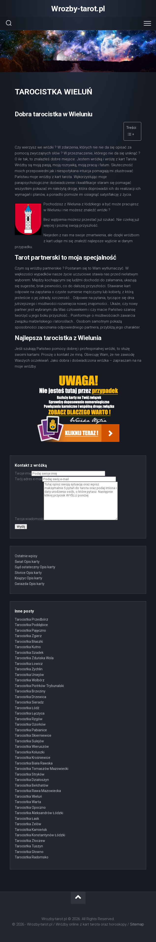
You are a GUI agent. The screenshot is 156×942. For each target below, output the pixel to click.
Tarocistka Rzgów (29, 719)
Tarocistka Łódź (27, 708)
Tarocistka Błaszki (29, 641)
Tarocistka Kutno (28, 647)
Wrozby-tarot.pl (78, 8)
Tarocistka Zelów (28, 824)
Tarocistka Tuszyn (29, 846)
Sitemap (137, 924)
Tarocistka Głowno (29, 852)
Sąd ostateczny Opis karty (35, 567)
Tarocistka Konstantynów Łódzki (40, 835)
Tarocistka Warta (28, 802)
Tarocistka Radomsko (31, 857)
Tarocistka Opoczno (30, 807)
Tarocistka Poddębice (31, 625)
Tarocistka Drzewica (30, 697)
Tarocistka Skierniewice (33, 735)
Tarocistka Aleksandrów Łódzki (39, 813)
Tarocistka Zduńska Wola (34, 658)
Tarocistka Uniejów (29, 675)
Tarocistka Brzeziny (30, 691)
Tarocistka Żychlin (29, 669)
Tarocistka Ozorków (30, 724)
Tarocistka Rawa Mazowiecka (38, 791)
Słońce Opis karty (28, 573)
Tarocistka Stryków (29, 774)
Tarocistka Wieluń (28, 796)
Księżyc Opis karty (28, 578)
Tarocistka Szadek (29, 653)
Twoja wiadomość (66, 519)
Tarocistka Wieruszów (32, 746)
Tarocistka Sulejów (29, 741)
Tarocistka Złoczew (30, 841)
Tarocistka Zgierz (28, 636)
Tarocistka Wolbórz (29, 680)
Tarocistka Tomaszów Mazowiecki (41, 769)
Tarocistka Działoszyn (32, 780)
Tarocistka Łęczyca (29, 713)
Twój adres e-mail (65, 479)
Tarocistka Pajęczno (30, 630)
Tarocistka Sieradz (29, 702)
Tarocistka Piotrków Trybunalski (39, 686)
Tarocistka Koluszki (29, 752)
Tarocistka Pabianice (31, 730)
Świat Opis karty (27, 562)
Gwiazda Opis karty (29, 584)
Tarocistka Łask (27, 819)
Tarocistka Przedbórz (31, 619)
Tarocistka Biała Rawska (34, 763)
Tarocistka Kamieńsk (31, 830)
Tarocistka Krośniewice (32, 758)
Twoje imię (60, 473)
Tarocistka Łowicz (29, 664)
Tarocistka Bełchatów (31, 785)
